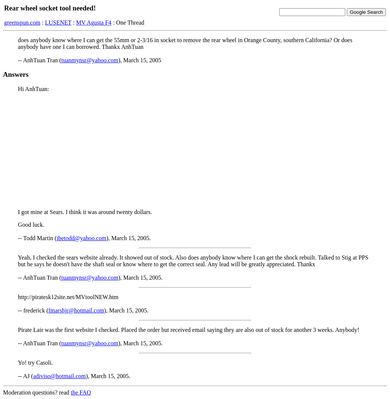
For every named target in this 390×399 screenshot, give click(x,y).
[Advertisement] (195, 150)
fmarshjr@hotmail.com (76, 310)
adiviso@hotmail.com (59, 376)
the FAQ (81, 392)
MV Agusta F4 (93, 22)
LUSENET (58, 22)
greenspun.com (22, 22)
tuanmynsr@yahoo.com (89, 60)
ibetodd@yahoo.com (81, 238)
